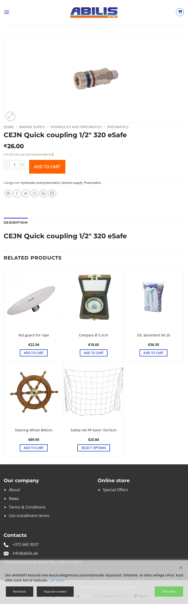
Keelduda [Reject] (19, 591)
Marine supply (32, 127)
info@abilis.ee (25, 553)
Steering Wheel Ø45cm (33, 430)
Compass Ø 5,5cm (93, 335)
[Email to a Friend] (35, 193)
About (14, 489)
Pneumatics (118, 127)
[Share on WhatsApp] (8, 193)
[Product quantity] (14, 165)
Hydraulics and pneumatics (76, 127)
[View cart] (180, 12)
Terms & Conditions (27, 507)
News (14, 498)
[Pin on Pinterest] (43, 193)
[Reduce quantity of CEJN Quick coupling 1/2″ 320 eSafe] (7, 165)
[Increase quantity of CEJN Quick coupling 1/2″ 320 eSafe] (22, 165)
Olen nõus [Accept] (169, 591)
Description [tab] (16, 222)
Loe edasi (56, 580)
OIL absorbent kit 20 (153, 335)
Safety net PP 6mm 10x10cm (93, 430)
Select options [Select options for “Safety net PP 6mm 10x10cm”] (93, 448)
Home (9, 127)
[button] (7, 12)
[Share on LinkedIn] (52, 193)
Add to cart (47, 166)
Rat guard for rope (34, 335)
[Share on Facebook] (17, 193)
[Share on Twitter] (26, 193)
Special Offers (115, 489)
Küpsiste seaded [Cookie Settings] (55, 591)
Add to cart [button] (34, 353)
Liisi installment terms (29, 515)
